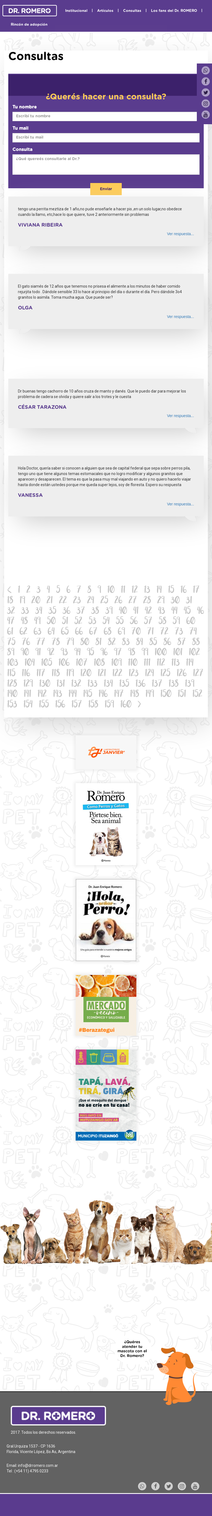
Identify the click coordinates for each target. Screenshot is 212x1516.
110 (132, 663)
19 (22, 601)
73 (179, 632)
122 (117, 674)
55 (120, 622)
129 (28, 684)
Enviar (106, 189)
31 (189, 601)
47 (11, 622)
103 (12, 663)
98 (131, 653)
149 (149, 695)
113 (175, 663)
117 (40, 674)
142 (42, 695)
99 (145, 653)
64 (51, 632)
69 (121, 632)
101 (177, 653)
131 (61, 684)
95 (90, 653)
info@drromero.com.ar (38, 1465)
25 (104, 601)
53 (92, 622)
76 (26, 643)
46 (200, 611)
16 (184, 590)
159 (109, 705)
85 (153, 643)
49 (37, 622)
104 (30, 663)
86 (167, 643)
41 (136, 611)
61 (10, 632)
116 (26, 674)
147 (119, 695)
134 (108, 684)
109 (116, 663)
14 (159, 590)
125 (165, 674)
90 (25, 653)
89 (10, 653)
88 (196, 643)
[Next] (139, 705)
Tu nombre (24, 107)
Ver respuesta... (180, 234)
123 (134, 674)
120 (85, 674)
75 (11, 643)
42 (148, 611)
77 (40, 643)
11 (123, 590)
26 (118, 601)
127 (198, 674)
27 (133, 601)
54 (106, 622)
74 (193, 632)
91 (38, 653)
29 (161, 601)
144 (72, 695)
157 (76, 705)
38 (95, 611)
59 (176, 622)
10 (111, 590)
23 (77, 601)
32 (11, 611)
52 (78, 622)
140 (12, 695)
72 (164, 632)
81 (99, 643)
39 (109, 611)
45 (187, 611)
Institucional (76, 11)
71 (150, 632)
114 (190, 663)
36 (66, 611)
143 (57, 695)
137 (157, 684)
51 (65, 622)
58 (162, 622)
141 (27, 695)
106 (64, 663)
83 (126, 643)
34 (38, 611)
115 (11, 674)
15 (171, 590)
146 (103, 695)
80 (84, 643)
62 (23, 632)
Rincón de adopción (29, 24)
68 (108, 632)
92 (50, 653)
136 (140, 684)
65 (65, 632)
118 (56, 674)
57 (148, 622)
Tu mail (20, 128)
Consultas (132, 11)
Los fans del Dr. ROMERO (174, 11)
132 (76, 684)
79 (70, 643)
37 (81, 611)
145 (87, 695)
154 (28, 705)
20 (35, 601)
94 (77, 653)
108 (99, 663)
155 (44, 705)
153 (12, 705)
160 (125, 705)
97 (118, 653)
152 (197, 695)
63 (37, 632)
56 (134, 622)
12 (135, 590)
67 (93, 632)
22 (63, 601)
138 (174, 684)
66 (79, 632)
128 (12, 684)
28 (147, 601)
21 (50, 601)
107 (82, 663)
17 (196, 590)
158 (93, 705)
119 (70, 674)
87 (181, 643)
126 (182, 674)
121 (102, 674)
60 (190, 622)
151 (182, 695)
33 (25, 611)
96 (104, 653)
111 (147, 663)
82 (112, 643)
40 (123, 611)
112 (161, 663)
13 (147, 590)
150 (165, 695)
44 (174, 611)
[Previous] (9, 590)
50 (51, 622)
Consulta (22, 149)
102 (194, 653)
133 (92, 684)
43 (161, 611)
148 (134, 695)
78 (56, 643)
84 (139, 643)
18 (10, 601)
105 (46, 663)
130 (44, 684)
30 (175, 601)
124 (149, 674)
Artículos (105, 11)
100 (161, 653)
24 (90, 601)
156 (60, 705)
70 (136, 632)
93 (64, 653)
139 (189, 684)
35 (52, 611)
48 (24, 622)
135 (124, 684)
